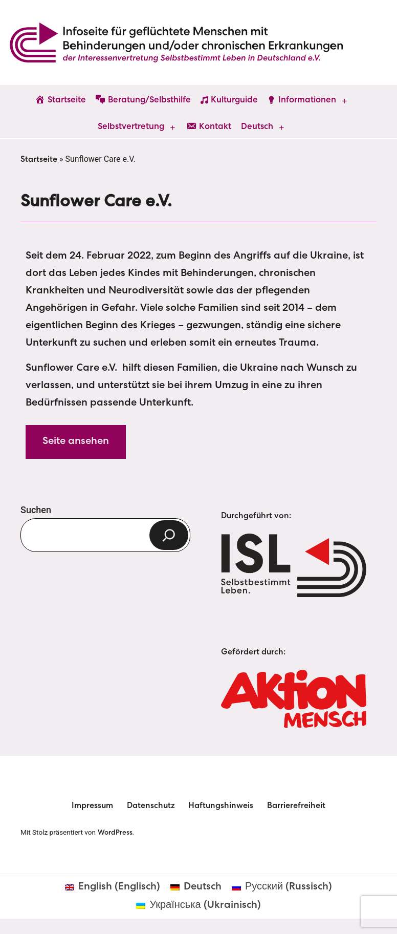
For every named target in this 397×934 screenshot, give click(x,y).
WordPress (115, 833)
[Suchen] (168, 535)
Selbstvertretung (131, 127)
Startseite (38, 160)
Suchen (35, 509)
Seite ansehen (75, 442)
